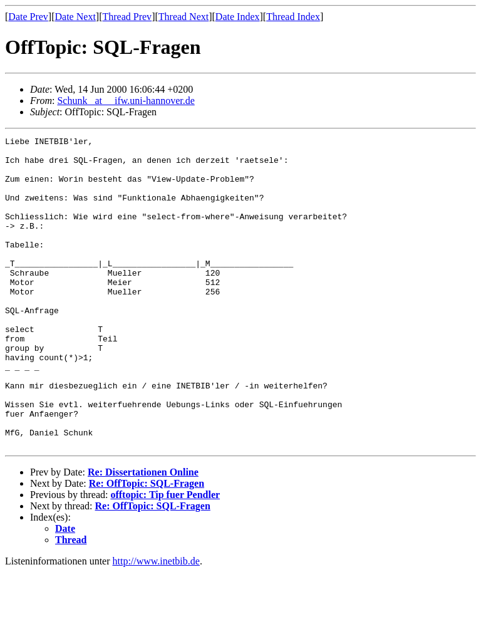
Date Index (237, 16)
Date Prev (28, 16)
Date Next (75, 16)
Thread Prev (127, 16)
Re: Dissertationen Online (143, 534)
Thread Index (293, 16)
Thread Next (183, 16)
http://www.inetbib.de (156, 623)
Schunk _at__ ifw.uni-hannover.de (125, 100)
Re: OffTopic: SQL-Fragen (146, 545)
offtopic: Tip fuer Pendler (165, 556)
